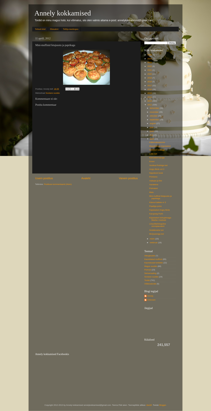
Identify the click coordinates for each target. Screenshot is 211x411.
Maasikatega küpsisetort (160, 146)
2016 (149, 89)
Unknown (151, 300)
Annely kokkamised (62, 13)
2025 (149, 55)
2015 (149, 93)
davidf (149, 405)
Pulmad (147, 270)
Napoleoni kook (156, 173)
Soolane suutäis (53, 93)
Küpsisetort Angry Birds (159, 210)
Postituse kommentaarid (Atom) (58, 184)
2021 (149, 70)
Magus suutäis (150, 266)
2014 (149, 97)
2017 (149, 85)
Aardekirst (153, 184)
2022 (149, 66)
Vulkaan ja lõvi (155, 181)
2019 (149, 78)
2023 (149, 62)
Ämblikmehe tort (156, 230)
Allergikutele (149, 256)
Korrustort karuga (157, 158)
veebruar (154, 242)
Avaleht (86, 178)
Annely (150, 296)
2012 (149, 105)
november (154, 112)
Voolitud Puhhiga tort (158, 165)
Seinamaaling (150, 273)
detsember (155, 108)
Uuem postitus (44, 178)
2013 (149, 101)
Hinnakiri (54, 29)
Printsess (153, 177)
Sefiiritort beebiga (157, 150)
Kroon (152, 161)
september (155, 120)
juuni (152, 131)
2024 (149, 59)
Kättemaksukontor (157, 142)
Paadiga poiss (155, 206)
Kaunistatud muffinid (153, 259)
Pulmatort (153, 188)
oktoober (154, 116)
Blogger (162, 405)
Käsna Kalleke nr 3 (157, 202)
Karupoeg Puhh (156, 214)
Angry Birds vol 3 (156, 169)
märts (152, 239)
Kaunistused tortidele (153, 263)
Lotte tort (153, 154)
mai (152, 135)
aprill (152, 139)
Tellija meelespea (70, 29)
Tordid (147, 280)
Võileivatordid (150, 284)
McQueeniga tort (156, 234)
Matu (151, 192)
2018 (149, 82)
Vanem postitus (128, 178)
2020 (149, 74)
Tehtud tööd (40, 29)
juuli (152, 127)
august (153, 123)
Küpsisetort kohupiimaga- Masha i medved (160, 219)
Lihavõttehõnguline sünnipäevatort (157, 225)
